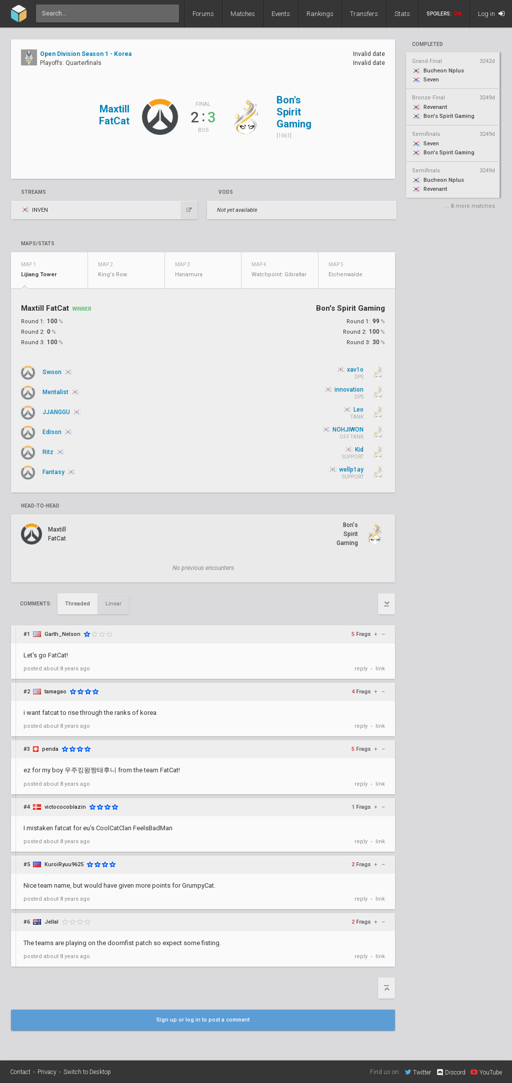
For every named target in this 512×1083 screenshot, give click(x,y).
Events (281, 13)
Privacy (47, 1072)
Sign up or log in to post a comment (203, 1020)
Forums (203, 13)
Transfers (364, 13)
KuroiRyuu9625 (64, 864)
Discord (451, 1073)
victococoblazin (65, 807)
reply (361, 668)
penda (50, 749)
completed (427, 44)
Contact (20, 1072)
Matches (242, 13)
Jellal (51, 922)
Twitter (418, 1072)
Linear (114, 603)
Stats (402, 13)
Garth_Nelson (62, 634)
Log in (491, 13)
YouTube (486, 1072)
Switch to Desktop (87, 1072)
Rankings (320, 13)
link (380, 668)
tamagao (55, 691)
